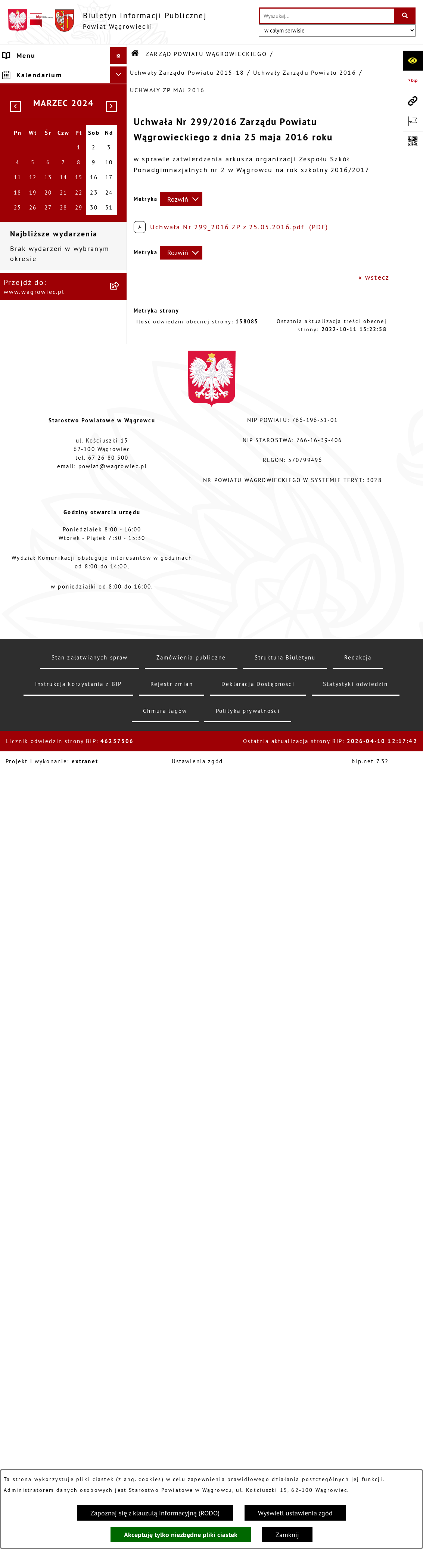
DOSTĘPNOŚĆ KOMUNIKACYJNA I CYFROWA (54, 1090)
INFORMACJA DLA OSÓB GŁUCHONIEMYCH (45, 1117)
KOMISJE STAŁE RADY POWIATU (42, 899)
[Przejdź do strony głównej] (107, 20)
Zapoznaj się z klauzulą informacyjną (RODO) (155, 1513)
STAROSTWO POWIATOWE (48, 938)
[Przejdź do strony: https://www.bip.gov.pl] (413, 81)
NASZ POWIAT (28, 99)
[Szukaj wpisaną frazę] (405, 15)
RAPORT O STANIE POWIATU (54, 921)
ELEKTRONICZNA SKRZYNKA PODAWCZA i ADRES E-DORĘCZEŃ (53, 1341)
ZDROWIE (20, 1277)
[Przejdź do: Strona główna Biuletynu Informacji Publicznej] (135, 54)
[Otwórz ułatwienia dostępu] (413, 60)
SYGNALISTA (25, 1069)
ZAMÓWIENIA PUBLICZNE (48, 1156)
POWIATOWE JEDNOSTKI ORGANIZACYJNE (46, 986)
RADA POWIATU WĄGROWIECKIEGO (36, 121)
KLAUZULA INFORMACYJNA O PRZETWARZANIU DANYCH (54, 77)
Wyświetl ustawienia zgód (295, 1513)
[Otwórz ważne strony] (413, 121)
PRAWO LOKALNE (33, 1139)
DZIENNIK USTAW (34, 1422)
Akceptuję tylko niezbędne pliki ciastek (180, 1534)
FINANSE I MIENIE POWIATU (54, 1173)
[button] (120, 99)
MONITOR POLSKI (34, 1438)
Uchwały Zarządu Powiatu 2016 (304, 72)
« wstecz (373, 277)
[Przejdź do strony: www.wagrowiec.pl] (413, 101)
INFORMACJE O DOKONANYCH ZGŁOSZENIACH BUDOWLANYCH (56, 1304)
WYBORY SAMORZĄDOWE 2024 (48, 1047)
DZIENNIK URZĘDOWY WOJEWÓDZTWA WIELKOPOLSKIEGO (42, 1395)
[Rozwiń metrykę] (181, 199)
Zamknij (287, 1534)
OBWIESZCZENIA (33, 1025)
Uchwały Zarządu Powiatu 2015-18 (187, 72)
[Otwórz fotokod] (413, 141)
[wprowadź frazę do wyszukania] (327, 15)
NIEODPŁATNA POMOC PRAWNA (42, 1255)
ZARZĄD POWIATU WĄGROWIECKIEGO (36, 148)
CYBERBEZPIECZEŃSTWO (47, 1368)
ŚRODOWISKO (27, 1217)
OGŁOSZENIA (26, 1008)
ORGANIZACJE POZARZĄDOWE (56, 1233)
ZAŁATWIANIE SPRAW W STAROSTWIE (46, 959)
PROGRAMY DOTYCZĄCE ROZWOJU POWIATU (45, 1195)
